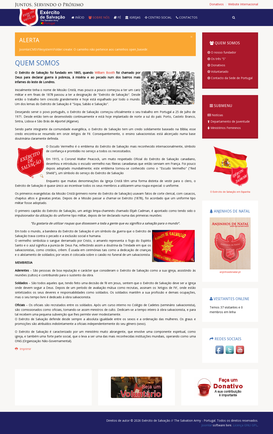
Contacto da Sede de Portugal (230, 78)
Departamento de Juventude (229, 121)
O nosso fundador (222, 52)
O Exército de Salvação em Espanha (230, 191)
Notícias (215, 115)
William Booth (105, 73)
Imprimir (23, 349)
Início (77, 17)
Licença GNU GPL (244, 425)
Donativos (216, 65)
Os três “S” (217, 59)
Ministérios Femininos (224, 128)
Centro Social (158, 17)
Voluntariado (218, 71)
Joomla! (206, 425)
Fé (117, 17)
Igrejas (133, 17)
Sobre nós (99, 17)
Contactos (186, 17)
